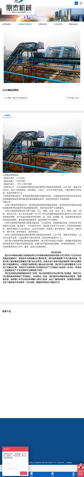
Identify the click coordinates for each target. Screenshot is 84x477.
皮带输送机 (6, 24)
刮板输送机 (42, 24)
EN (76, 3)
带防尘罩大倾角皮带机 (19, 98)
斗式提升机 (58, 24)
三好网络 (69, 463)
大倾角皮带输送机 (25, 24)
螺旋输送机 (73, 24)
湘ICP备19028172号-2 (49, 463)
